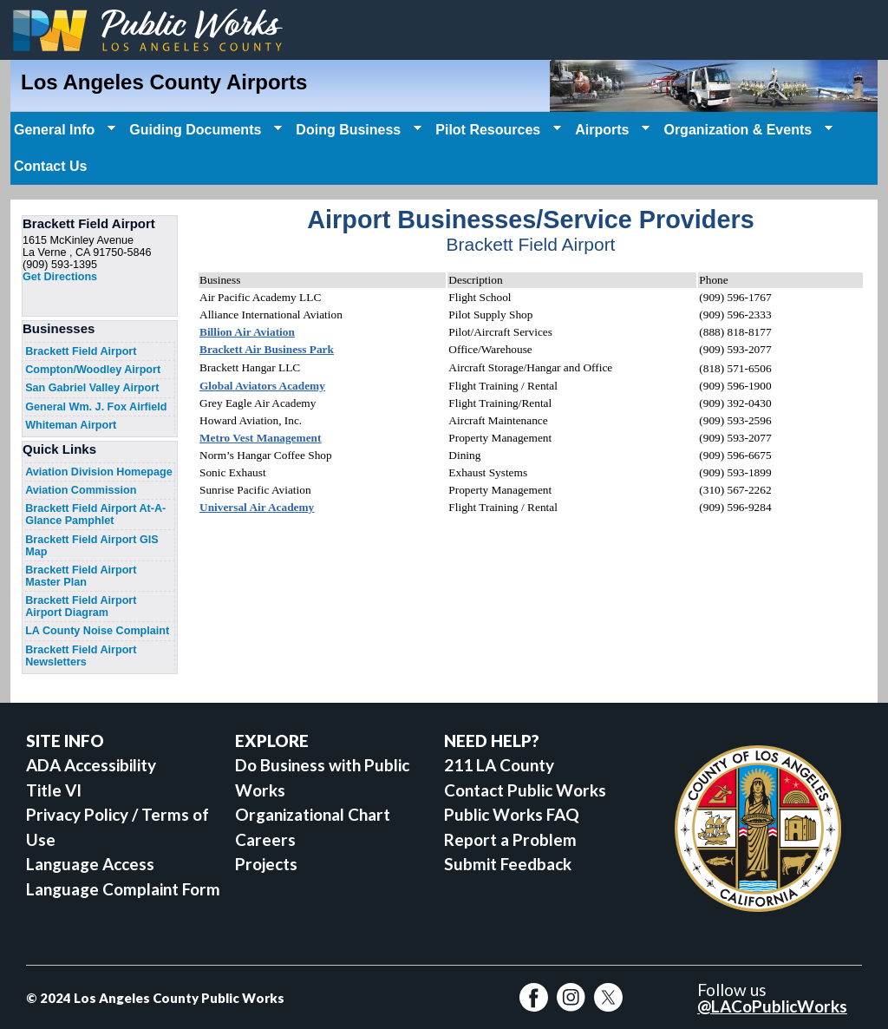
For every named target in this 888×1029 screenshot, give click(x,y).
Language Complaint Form (123, 889)
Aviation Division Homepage (99, 472)
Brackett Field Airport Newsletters (80, 656)
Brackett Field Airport (80, 351)
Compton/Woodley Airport (92, 370)
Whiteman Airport (70, 425)
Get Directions (60, 277)
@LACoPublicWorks (772, 1006)
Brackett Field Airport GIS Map (92, 546)
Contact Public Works (525, 790)
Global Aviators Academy (262, 385)
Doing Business (356, 130)
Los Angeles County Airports (164, 82)
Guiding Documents (204, 130)
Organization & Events (746, 130)
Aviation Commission (80, 490)
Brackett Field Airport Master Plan (80, 576)
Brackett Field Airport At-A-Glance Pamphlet (95, 514)
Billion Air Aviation (247, 331)
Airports (610, 130)
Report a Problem (510, 839)
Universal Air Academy (256, 507)
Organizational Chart (312, 814)
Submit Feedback (507, 864)
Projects (266, 864)
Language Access (90, 864)
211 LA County (499, 765)
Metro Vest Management (260, 437)
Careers (265, 839)
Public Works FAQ (511, 814)
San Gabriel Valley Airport (92, 388)
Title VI (54, 790)
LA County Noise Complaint (97, 631)
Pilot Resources (496, 130)
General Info (62, 130)
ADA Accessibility (91, 765)
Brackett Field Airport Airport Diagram (80, 606)
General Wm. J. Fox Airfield (95, 407)
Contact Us (50, 166)
